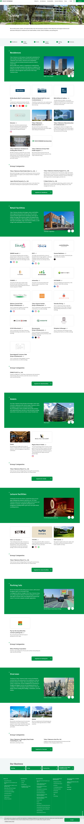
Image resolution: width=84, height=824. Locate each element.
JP (69, 2)
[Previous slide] (69, 75)
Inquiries (80, 2)
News (65, 2)
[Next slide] (72, 75)
